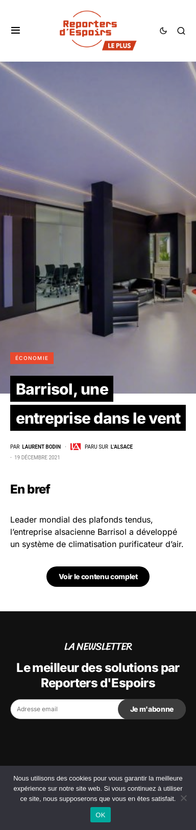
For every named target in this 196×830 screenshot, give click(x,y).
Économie (31, 358)
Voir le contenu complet (98, 576)
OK (100, 815)
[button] (15, 30)
